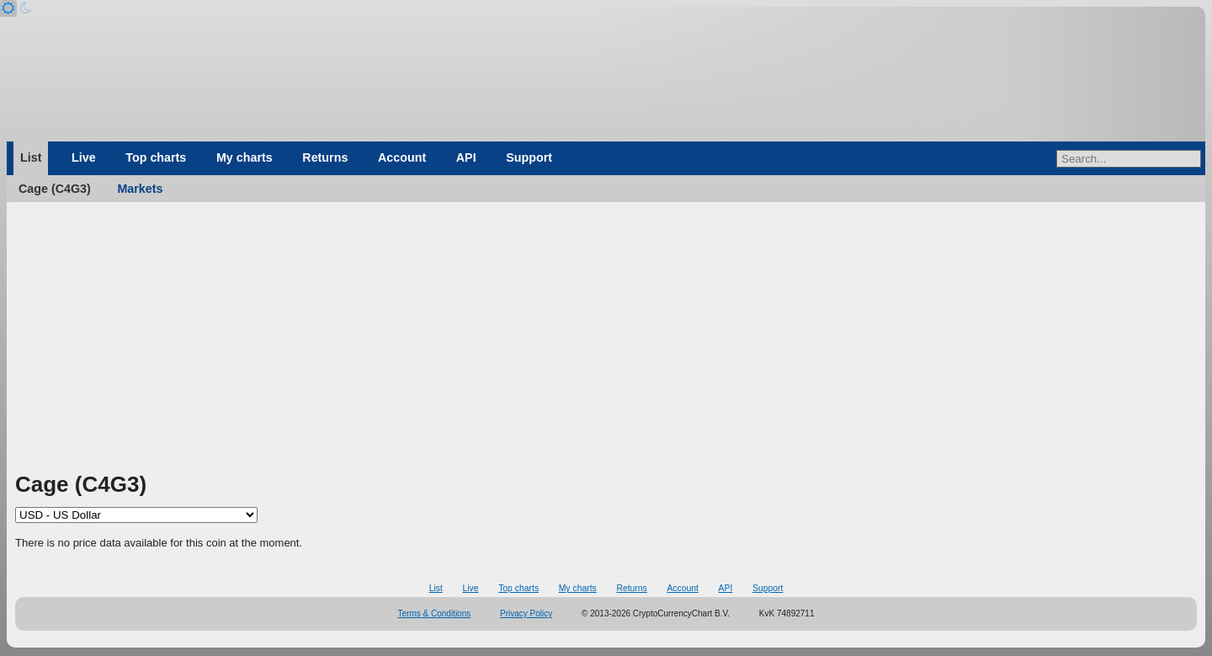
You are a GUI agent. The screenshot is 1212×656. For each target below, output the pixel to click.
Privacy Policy (526, 613)
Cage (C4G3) (55, 188)
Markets (139, 188)
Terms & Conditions (434, 613)
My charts (244, 157)
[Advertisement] (606, 343)
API (466, 157)
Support (529, 157)
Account (402, 157)
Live (84, 157)
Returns (325, 157)
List (30, 157)
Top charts (155, 157)
